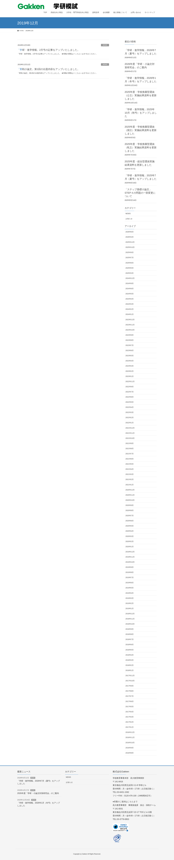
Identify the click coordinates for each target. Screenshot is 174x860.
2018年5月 (130, 650)
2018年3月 (130, 660)
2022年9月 (130, 387)
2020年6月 (130, 521)
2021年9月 (130, 443)
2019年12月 (130, 552)
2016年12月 (130, 732)
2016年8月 (130, 753)
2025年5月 (130, 268)
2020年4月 (130, 531)
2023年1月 (130, 376)
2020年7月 (130, 516)
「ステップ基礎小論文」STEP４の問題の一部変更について (140, 193)
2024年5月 (130, 294)
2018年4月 (130, 655)
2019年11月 (130, 557)
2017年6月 (130, 701)
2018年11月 (130, 619)
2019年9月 (130, 567)
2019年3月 (130, 598)
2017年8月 (130, 691)
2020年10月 (130, 500)
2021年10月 (130, 438)
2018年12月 (130, 614)
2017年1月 (130, 727)
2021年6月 (130, 459)
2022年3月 (130, 412)
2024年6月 (130, 289)
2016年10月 (130, 743)
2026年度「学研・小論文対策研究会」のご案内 (38, 793)
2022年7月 (130, 392)
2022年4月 (130, 407)
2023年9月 (130, 335)
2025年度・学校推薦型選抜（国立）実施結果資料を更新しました (141, 130)
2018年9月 (130, 629)
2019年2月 (130, 603)
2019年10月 (130, 562)
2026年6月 (130, 232)
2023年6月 (130, 350)
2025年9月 (130, 252)
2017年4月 (130, 712)
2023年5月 (130, 356)
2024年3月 (130, 304)
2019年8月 (130, 572)
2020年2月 (130, 541)
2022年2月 (130, 417)
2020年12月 (130, 490)
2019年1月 (130, 608)
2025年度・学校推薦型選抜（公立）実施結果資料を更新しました (141, 95)
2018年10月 (130, 624)
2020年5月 (130, 526)
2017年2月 (130, 722)
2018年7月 (130, 639)
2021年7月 (130, 454)
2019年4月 (130, 593)
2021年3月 (130, 474)
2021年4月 (130, 469)
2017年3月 (130, 717)
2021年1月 (130, 485)
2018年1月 (130, 670)
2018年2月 (130, 665)
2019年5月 (130, 588)
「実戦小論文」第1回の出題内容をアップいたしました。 (48, 69)
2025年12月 (130, 242)
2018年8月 (130, 634)
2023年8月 (130, 340)
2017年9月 (130, 686)
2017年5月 (130, 707)
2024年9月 (130, 283)
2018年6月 (130, 644)
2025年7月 (130, 258)
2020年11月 (130, 495)
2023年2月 (130, 371)
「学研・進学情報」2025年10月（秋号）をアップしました (141, 113)
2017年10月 (130, 681)
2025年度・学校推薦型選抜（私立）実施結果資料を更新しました (141, 147)
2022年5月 (130, 402)
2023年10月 (130, 330)
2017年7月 (130, 696)
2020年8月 (130, 510)
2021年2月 (130, 479)
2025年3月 (130, 273)
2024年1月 (130, 314)
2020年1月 (130, 547)
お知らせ (129, 219)
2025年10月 (130, 247)
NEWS (105, 45)
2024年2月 (130, 309)
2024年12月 (130, 278)
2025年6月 (130, 263)
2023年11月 (130, 325)
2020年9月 (130, 505)
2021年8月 (130, 448)
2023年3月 (130, 366)
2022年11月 (130, 381)
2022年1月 (130, 423)
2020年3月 (130, 536)
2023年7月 (130, 345)
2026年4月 (130, 237)
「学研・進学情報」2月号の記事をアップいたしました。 (48, 50)
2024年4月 (130, 299)
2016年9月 (130, 748)
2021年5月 (130, 464)
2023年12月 (130, 320)
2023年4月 (130, 361)
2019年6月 (130, 583)
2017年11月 (130, 676)
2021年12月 (130, 428)
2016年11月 (130, 737)
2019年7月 (130, 577)
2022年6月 (130, 397)
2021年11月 (130, 433)
